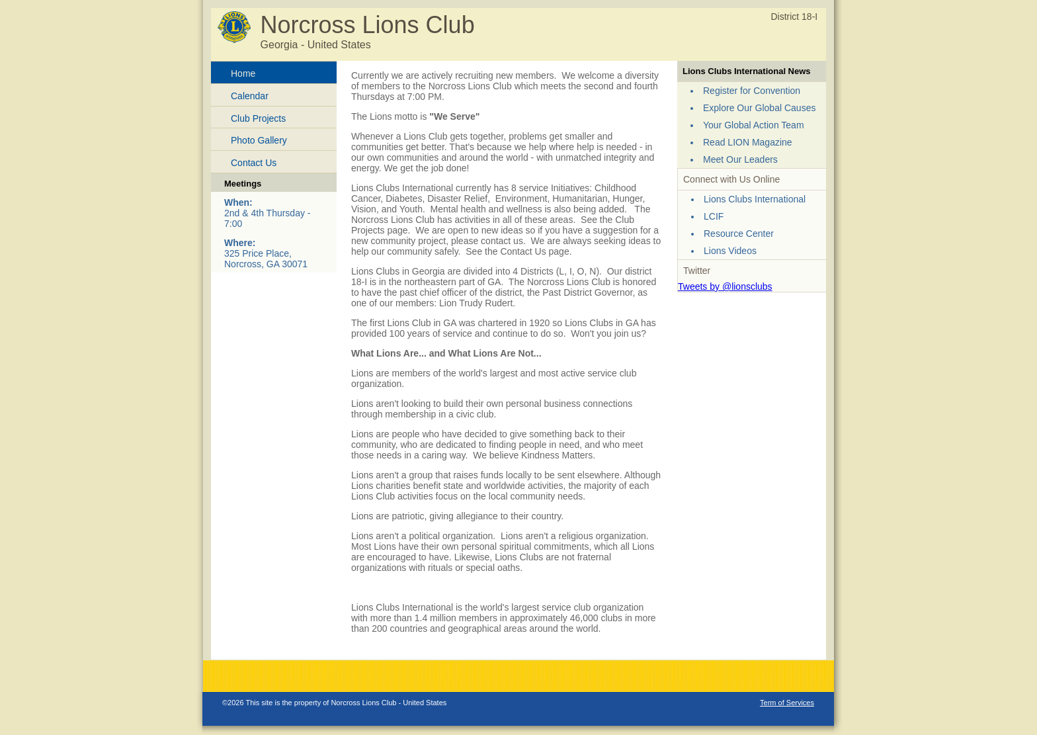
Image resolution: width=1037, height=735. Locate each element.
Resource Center (739, 233)
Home (243, 73)
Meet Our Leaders (740, 159)
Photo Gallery (259, 140)
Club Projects (258, 118)
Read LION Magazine (747, 142)
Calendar (250, 96)
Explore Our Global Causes (759, 108)
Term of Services (787, 703)
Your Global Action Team (753, 125)
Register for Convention (751, 90)
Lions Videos (730, 250)
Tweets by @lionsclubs (725, 286)
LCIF (714, 216)
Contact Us (253, 162)
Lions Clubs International (755, 199)
